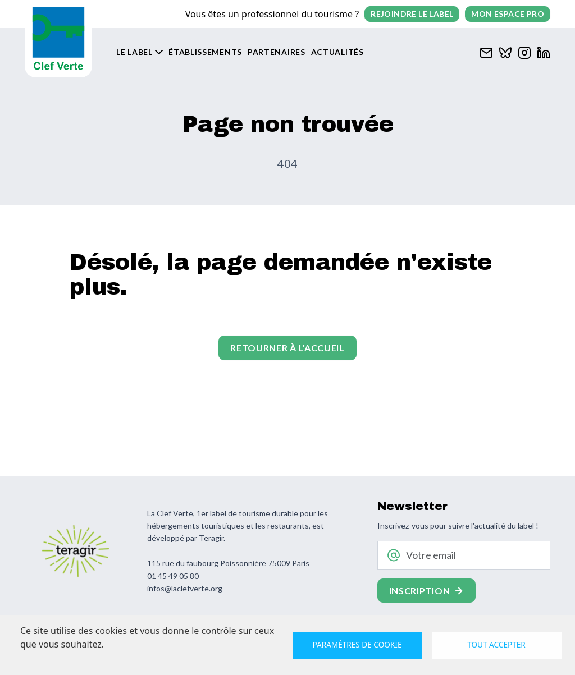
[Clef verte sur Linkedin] (543, 51)
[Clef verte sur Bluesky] (505, 51)
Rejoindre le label (412, 14)
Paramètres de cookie (357, 644)
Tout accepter (496, 644)
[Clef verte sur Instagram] (524, 51)
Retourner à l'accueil (287, 347)
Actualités (337, 52)
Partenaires (276, 52)
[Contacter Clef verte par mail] (486, 51)
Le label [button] (134, 52)
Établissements (205, 52)
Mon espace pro (507, 14)
